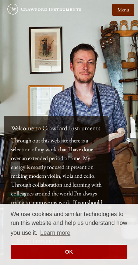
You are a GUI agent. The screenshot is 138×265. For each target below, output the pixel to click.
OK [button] (69, 252)
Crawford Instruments (44, 13)
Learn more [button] (55, 233)
